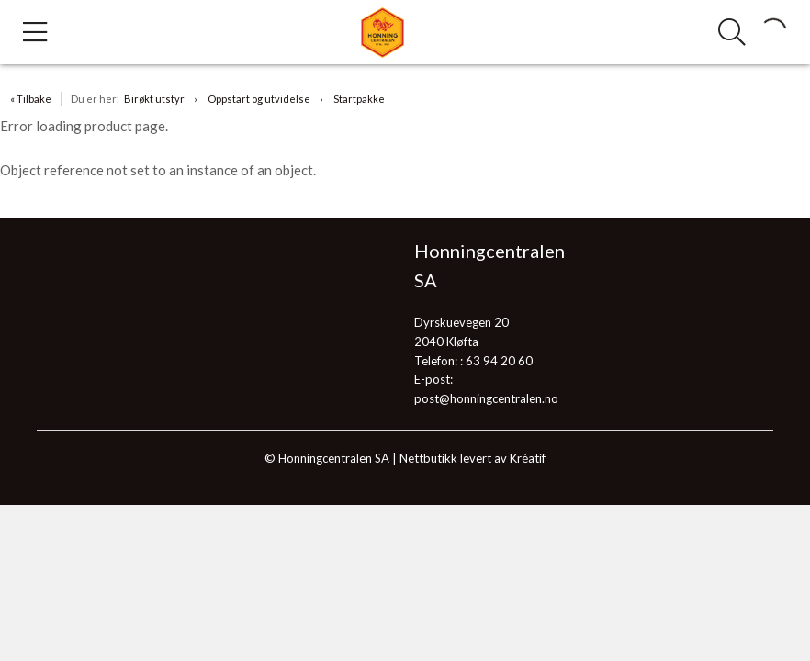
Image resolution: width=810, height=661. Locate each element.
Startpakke (359, 99)
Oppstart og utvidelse (259, 99)
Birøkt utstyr (154, 99)
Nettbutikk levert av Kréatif (472, 458)
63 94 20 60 (499, 360)
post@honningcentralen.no (486, 398)
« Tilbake (30, 99)
